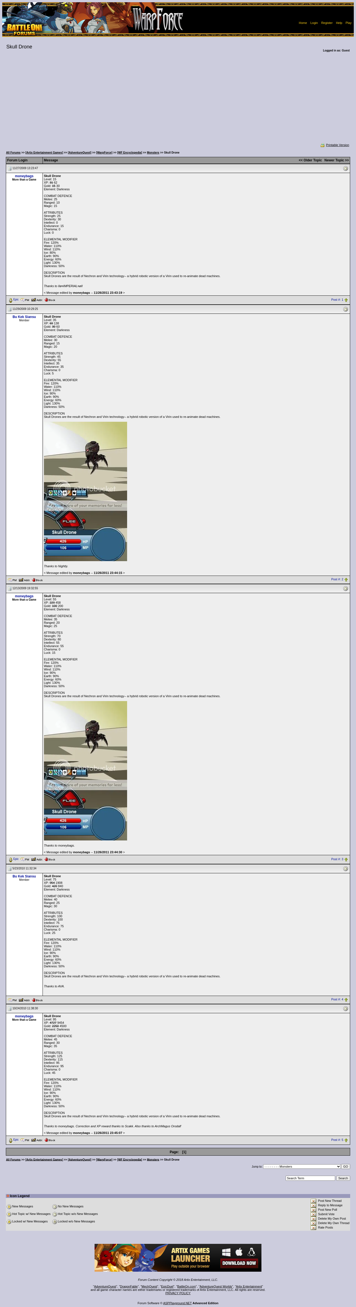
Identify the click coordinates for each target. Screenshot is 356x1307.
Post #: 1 (337, 299)
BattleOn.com (186, 1286)
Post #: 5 (337, 1139)
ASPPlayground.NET (177, 1303)
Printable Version (334, 145)
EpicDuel (167, 1286)
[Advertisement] (178, 101)
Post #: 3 (337, 859)
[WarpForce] (104, 152)
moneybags (24, 176)
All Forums (13, 152)
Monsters (153, 152)
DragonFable (129, 1286)
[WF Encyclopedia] (129, 152)
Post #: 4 (337, 999)
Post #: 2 (337, 579)
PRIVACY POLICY (178, 1293)
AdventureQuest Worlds (216, 1286)
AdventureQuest (105, 1286)
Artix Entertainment (249, 1286)
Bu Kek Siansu (24, 317)
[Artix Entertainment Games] (44, 152)
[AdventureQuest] (79, 152)
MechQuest (149, 1286)
